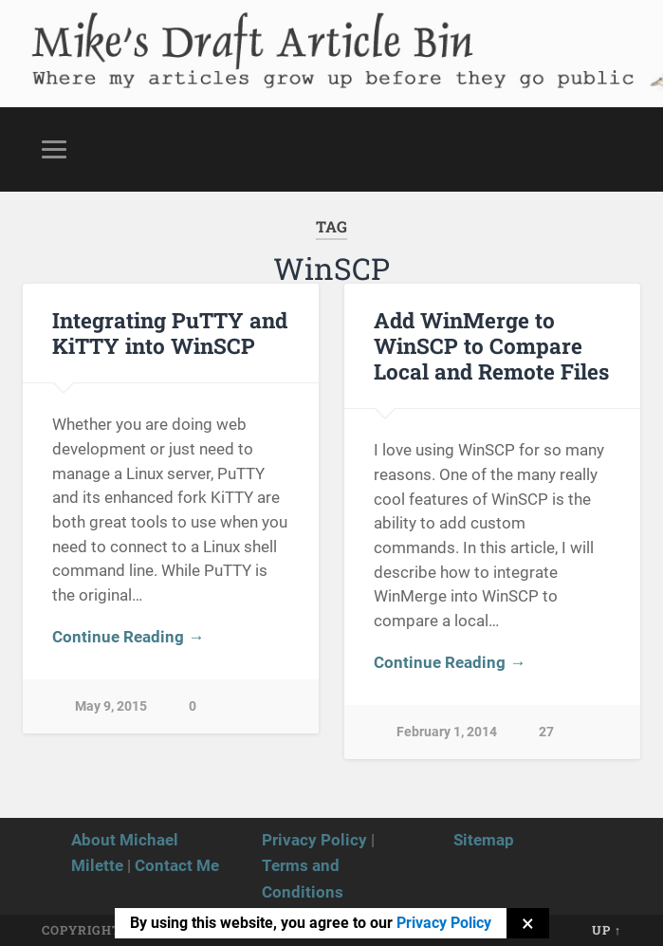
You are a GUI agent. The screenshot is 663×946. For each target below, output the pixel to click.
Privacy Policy (314, 839)
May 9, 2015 (111, 706)
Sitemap (483, 839)
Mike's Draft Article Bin (247, 33)
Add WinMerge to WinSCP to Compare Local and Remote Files (491, 345)
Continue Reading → (128, 636)
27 (546, 732)
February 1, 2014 (446, 732)
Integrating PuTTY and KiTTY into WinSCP (169, 333)
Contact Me (177, 865)
